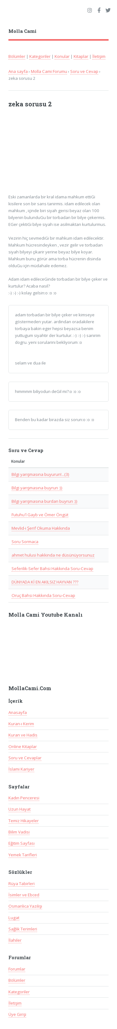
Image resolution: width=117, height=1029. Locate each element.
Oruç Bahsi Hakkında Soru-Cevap (43, 595)
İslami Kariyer (21, 769)
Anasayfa (17, 712)
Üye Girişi (17, 1014)
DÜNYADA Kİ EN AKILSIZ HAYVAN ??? (45, 582)
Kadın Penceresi (23, 798)
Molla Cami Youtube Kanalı (45, 614)
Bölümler (16, 56)
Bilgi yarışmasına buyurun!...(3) (40, 474)
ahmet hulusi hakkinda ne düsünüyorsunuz (53, 555)
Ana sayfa (18, 71)
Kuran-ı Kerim (21, 723)
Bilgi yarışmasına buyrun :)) (37, 488)
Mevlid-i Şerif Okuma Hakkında (41, 528)
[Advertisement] (56, 154)
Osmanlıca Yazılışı (25, 906)
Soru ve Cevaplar (24, 758)
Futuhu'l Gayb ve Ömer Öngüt (40, 514)
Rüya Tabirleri (21, 883)
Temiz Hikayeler (23, 820)
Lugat (13, 917)
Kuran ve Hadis (22, 735)
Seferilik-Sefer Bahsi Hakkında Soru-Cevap (52, 568)
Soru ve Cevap (84, 71)
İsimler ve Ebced (23, 895)
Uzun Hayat (19, 809)
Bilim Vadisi (19, 832)
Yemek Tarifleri (22, 855)
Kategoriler (40, 56)
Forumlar (16, 969)
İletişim (98, 56)
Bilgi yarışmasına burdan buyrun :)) (44, 501)
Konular (62, 56)
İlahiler (15, 940)
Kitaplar (81, 56)
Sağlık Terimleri (22, 929)
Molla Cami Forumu (49, 71)
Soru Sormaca (25, 541)
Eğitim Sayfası (21, 843)
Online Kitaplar (22, 746)
